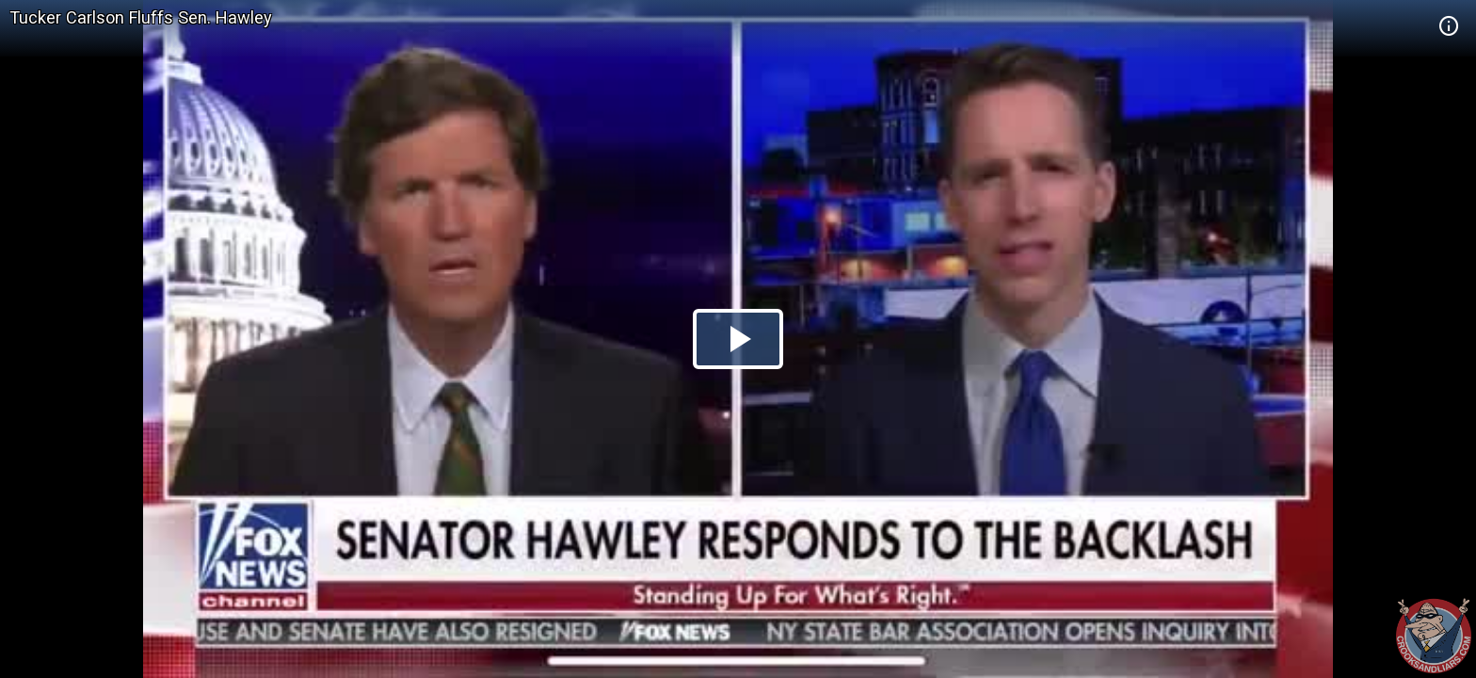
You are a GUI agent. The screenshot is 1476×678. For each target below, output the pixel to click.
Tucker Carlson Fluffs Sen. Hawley (140, 17)
